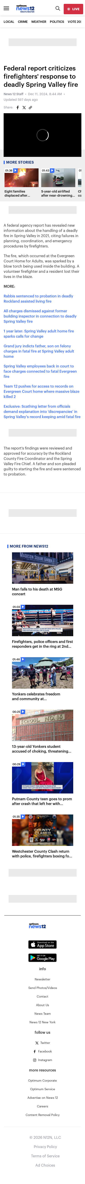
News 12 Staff (13, 94)
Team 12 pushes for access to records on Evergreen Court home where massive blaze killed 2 (41, 392)
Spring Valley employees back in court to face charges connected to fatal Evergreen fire (40, 372)
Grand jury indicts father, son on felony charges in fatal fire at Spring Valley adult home (39, 351)
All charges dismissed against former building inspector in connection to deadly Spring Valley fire (40, 316)
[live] (73, 9)
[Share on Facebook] (17, 107)
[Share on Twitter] (24, 107)
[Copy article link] (30, 107)
